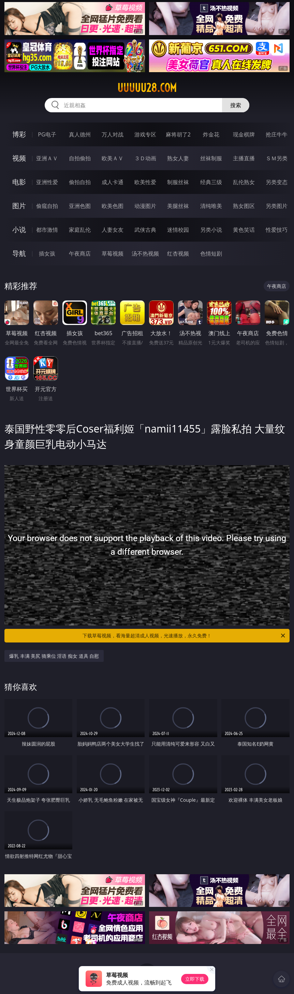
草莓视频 (112, 253)
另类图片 (277, 206)
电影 (19, 181)
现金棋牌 (244, 134)
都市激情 (47, 229)
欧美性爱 (145, 182)
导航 (19, 253)
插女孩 (47, 253)
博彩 (19, 134)
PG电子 (47, 134)
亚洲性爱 (47, 182)
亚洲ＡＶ (47, 158)
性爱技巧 (277, 229)
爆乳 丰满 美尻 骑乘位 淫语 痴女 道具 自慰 (54, 656)
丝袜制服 (211, 158)
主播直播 (244, 158)
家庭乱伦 (80, 229)
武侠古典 (145, 229)
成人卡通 (112, 182)
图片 (19, 205)
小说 (19, 229)
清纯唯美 (211, 206)
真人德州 (80, 134)
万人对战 (112, 134)
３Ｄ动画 (145, 158)
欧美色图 (112, 206)
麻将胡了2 (178, 134)
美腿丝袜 (178, 206)
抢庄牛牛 (277, 134)
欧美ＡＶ (112, 158)
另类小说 (211, 229)
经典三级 (211, 182)
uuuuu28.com (147, 88)
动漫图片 (145, 206)
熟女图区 (244, 206)
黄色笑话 (244, 229)
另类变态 (277, 182)
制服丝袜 (178, 182)
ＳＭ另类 (277, 158)
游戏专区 (145, 134)
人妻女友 (112, 229)
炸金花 (211, 134)
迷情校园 (178, 229)
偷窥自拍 (47, 206)
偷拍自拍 (80, 182)
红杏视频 (178, 253)
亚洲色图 (80, 206)
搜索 (235, 105)
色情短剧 (211, 253)
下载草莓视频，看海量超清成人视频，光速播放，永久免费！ (184, 636)
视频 (19, 158)
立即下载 (194, 979)
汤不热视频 (145, 253)
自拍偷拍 (80, 158)
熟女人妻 (178, 158)
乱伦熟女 (244, 182)
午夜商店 (80, 253)
